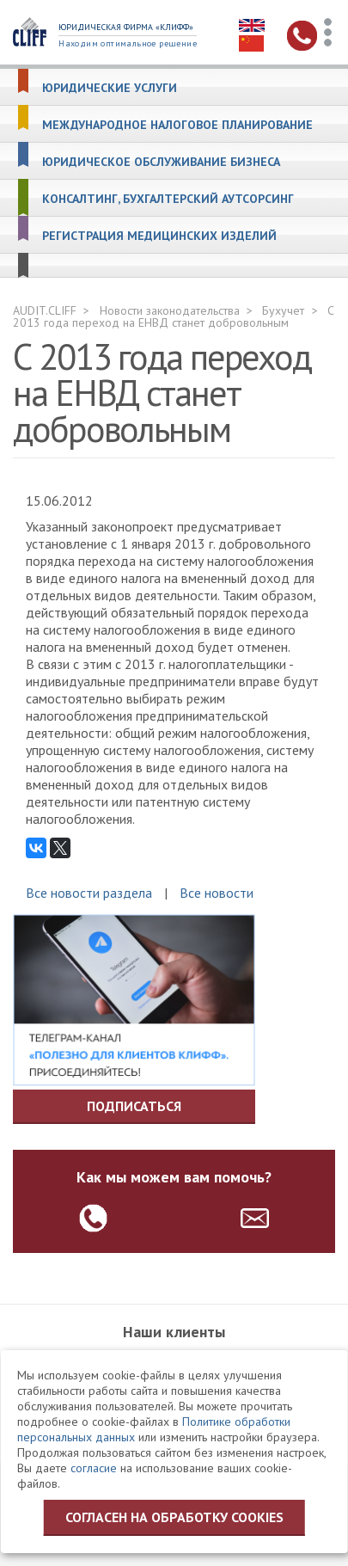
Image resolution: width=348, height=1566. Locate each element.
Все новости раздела (89, 892)
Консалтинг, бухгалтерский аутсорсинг (168, 199)
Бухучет (283, 310)
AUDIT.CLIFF (44, 310)
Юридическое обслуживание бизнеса (161, 162)
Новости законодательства (170, 310)
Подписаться (134, 1106)
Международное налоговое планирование (177, 125)
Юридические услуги (109, 88)
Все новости (216, 892)
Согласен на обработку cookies (174, 1517)
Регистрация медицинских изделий (159, 236)
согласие (93, 1468)
